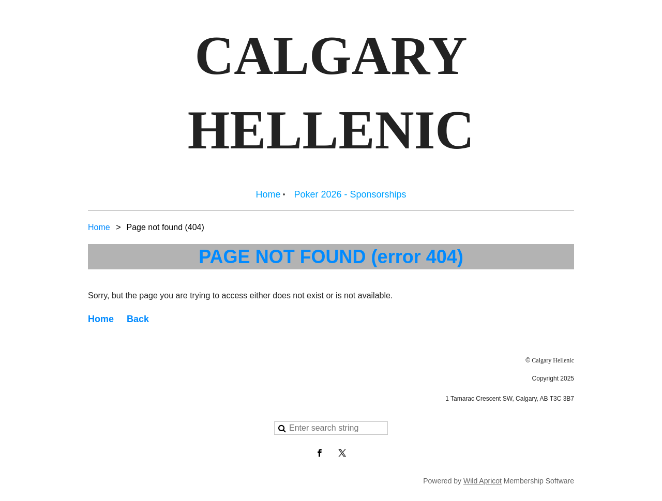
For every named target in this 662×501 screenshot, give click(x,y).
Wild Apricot (482, 481)
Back (138, 319)
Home (99, 227)
